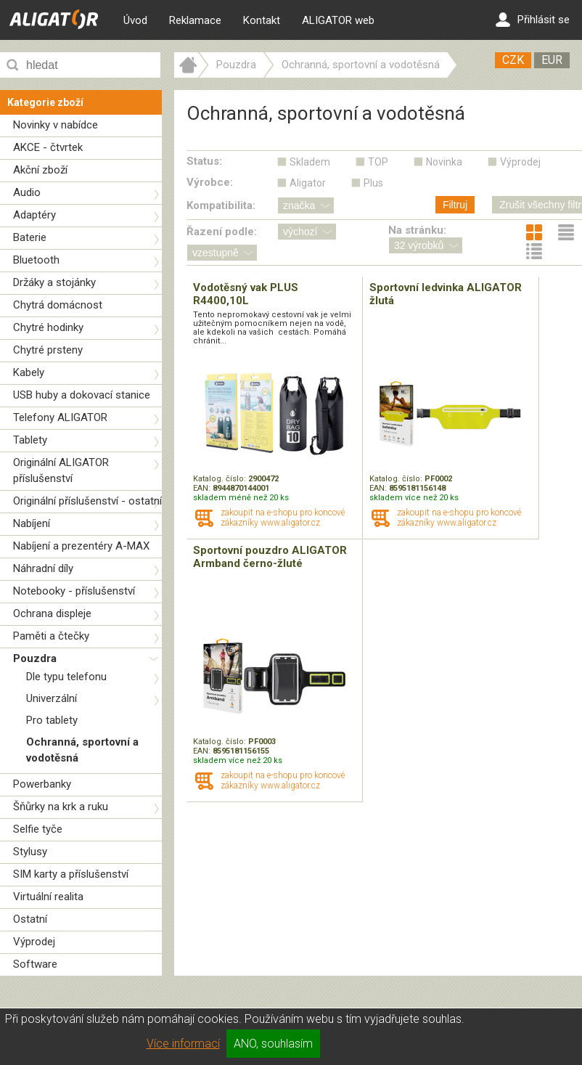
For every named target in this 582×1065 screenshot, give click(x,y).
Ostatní (30, 919)
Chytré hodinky (48, 327)
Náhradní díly (43, 568)
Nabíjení (31, 523)
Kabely (28, 372)
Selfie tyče (37, 829)
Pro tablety (52, 720)
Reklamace (195, 20)
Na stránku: (417, 230)
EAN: (203, 488)
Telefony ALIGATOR (60, 417)
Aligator (308, 183)
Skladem (310, 162)
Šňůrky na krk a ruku (60, 806)
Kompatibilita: (221, 205)
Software (35, 964)
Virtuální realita (48, 896)
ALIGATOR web (338, 20)
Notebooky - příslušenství (74, 590)
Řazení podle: (222, 231)
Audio (27, 192)
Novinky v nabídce (55, 124)
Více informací (183, 1043)
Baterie (29, 237)
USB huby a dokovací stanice (81, 394)
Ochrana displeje (52, 613)
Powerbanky (42, 784)
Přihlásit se (533, 19)
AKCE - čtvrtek (48, 147)
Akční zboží (40, 169)
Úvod (135, 20)
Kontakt (261, 20)
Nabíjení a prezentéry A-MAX (81, 545)
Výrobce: (210, 182)
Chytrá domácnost (57, 304)
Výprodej (34, 941)
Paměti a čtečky (51, 635)
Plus (373, 183)
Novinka (444, 162)
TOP (378, 162)
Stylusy (30, 851)
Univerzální (51, 698)
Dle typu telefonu (66, 676)
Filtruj (455, 205)
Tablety (30, 439)
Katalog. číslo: (220, 478)
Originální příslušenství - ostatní (87, 500)
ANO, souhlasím (273, 1043)
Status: (204, 161)
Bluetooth (36, 259)
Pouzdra (35, 658)
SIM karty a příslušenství (70, 874)
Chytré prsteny (48, 349)
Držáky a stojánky (54, 282)
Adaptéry (34, 214)
